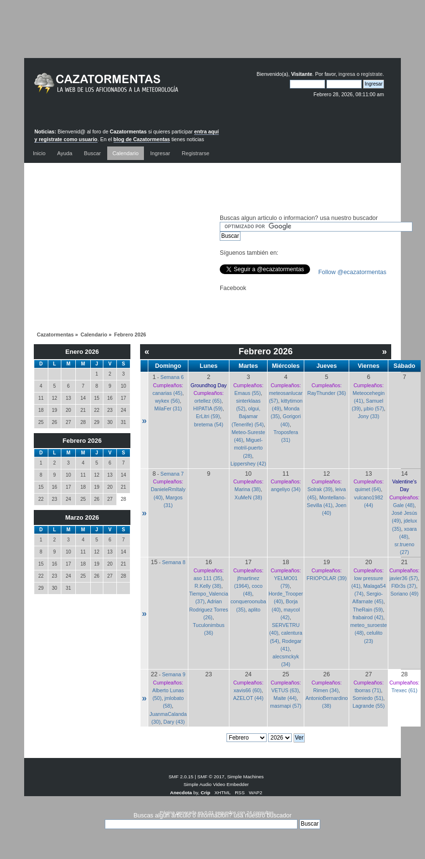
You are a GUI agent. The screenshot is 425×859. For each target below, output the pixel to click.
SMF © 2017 (211, 776)
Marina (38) (248, 489)
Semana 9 (173, 674)
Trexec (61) (404, 690)
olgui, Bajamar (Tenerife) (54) (247, 416)
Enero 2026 (82, 351)
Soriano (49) (404, 594)
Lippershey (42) (248, 463)
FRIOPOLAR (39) (327, 578)
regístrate (371, 74)
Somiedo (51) (368, 698)
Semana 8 (173, 562)
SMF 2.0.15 (181, 776)
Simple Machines (245, 776)
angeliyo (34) (285, 489)
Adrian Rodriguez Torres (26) (208, 609)
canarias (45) (168, 393)
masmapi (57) (285, 706)
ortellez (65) (208, 401)
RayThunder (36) (326, 393)
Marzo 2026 (82, 517)
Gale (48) (403, 505)
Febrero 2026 (82, 440)
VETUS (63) (285, 690)
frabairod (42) (368, 617)
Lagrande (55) (369, 706)
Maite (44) (285, 698)
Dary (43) (173, 722)
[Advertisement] (212, 36)
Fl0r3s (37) (403, 586)
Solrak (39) (320, 489)
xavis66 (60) (248, 690)
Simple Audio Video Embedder (216, 784)
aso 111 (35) (208, 578)
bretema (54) (209, 424)
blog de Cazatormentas (141, 139)
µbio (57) (374, 408)
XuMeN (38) (248, 497)
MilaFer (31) (168, 408)
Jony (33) (368, 416)
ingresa (347, 74)
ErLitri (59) (208, 416)
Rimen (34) (326, 690)
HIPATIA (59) (208, 408)
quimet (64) (368, 489)
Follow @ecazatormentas (352, 272)
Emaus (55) (247, 393)
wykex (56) (167, 401)
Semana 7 (172, 474)
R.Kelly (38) (208, 586)
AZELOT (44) (248, 698)
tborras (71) (367, 690)
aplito (254, 609)
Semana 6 (172, 377)
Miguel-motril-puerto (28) (248, 447)
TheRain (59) (368, 609)
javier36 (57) (403, 578)
